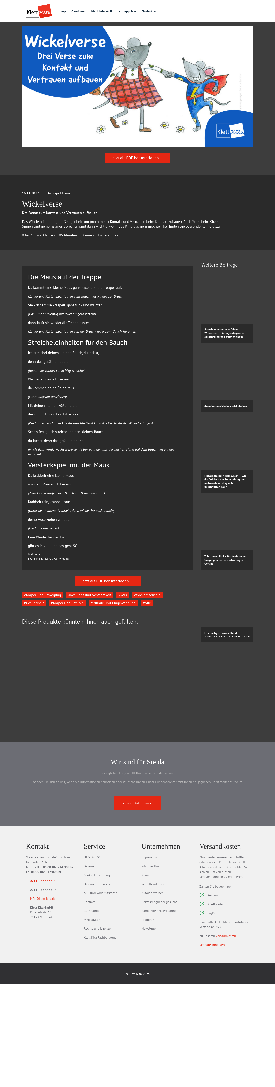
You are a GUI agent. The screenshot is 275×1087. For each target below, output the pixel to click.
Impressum (149, 960)
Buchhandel (92, 1013)
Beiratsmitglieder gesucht (159, 1004)
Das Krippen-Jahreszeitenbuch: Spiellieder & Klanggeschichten (107, 803)
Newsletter (149, 1031)
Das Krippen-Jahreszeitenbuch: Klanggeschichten (165, 801)
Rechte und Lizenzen (98, 1031)
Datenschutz (92, 969)
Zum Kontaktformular (138, 906)
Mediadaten (92, 1022)
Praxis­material (69, 29)
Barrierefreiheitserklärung (159, 1013)
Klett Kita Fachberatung (100, 1040)
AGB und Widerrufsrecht (100, 995)
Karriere (147, 978)
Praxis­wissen (107, 29)
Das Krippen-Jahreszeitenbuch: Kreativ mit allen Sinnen (49, 801)
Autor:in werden (153, 995)
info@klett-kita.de (47, 1002)
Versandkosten (226, 1038)
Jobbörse (148, 1022)
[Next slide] (187, 777)
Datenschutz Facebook (99, 987)
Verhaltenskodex (153, 987)
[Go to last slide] (28, 777)
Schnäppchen (144, 11)
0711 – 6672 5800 (48, 983)
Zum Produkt (44, 827)
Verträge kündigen (212, 1047)
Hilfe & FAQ (92, 960)
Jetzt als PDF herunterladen (137, 180)
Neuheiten (167, 11)
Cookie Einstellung (97, 978)
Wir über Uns (150, 969)
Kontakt (89, 1004)
